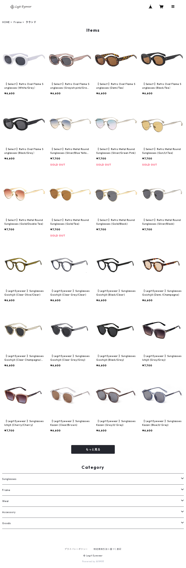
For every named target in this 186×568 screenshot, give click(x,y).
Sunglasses (9, 479)
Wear (5, 501)
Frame (18, 22)
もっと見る (93, 449)
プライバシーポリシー (76, 549)
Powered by (93, 561)
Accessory (9, 512)
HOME (6, 22)
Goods (6, 523)
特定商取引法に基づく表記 (108, 549)
